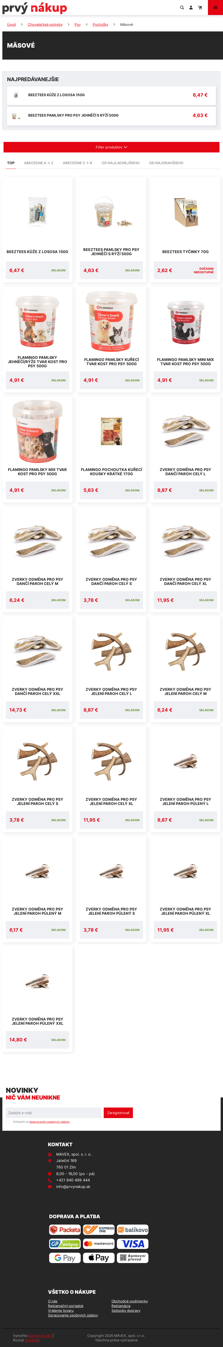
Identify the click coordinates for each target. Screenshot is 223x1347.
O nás (52, 1301)
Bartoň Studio (40, 1335)
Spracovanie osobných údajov (73, 1315)
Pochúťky (100, 24)
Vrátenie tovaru (61, 1310)
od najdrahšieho (166, 163)
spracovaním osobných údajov (49, 1121)
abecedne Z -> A (77, 163)
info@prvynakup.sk (73, 1186)
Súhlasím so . (41, 1121)
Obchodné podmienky (130, 1301)
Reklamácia (121, 1306)
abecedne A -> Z (38, 163)
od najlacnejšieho (121, 163)
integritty (32, 1340)
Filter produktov (111, 147)
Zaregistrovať (118, 1113)
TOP (11, 163)
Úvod (11, 24)
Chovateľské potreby (45, 24)
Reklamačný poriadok (66, 1306)
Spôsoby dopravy (126, 1310)
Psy (78, 24)
